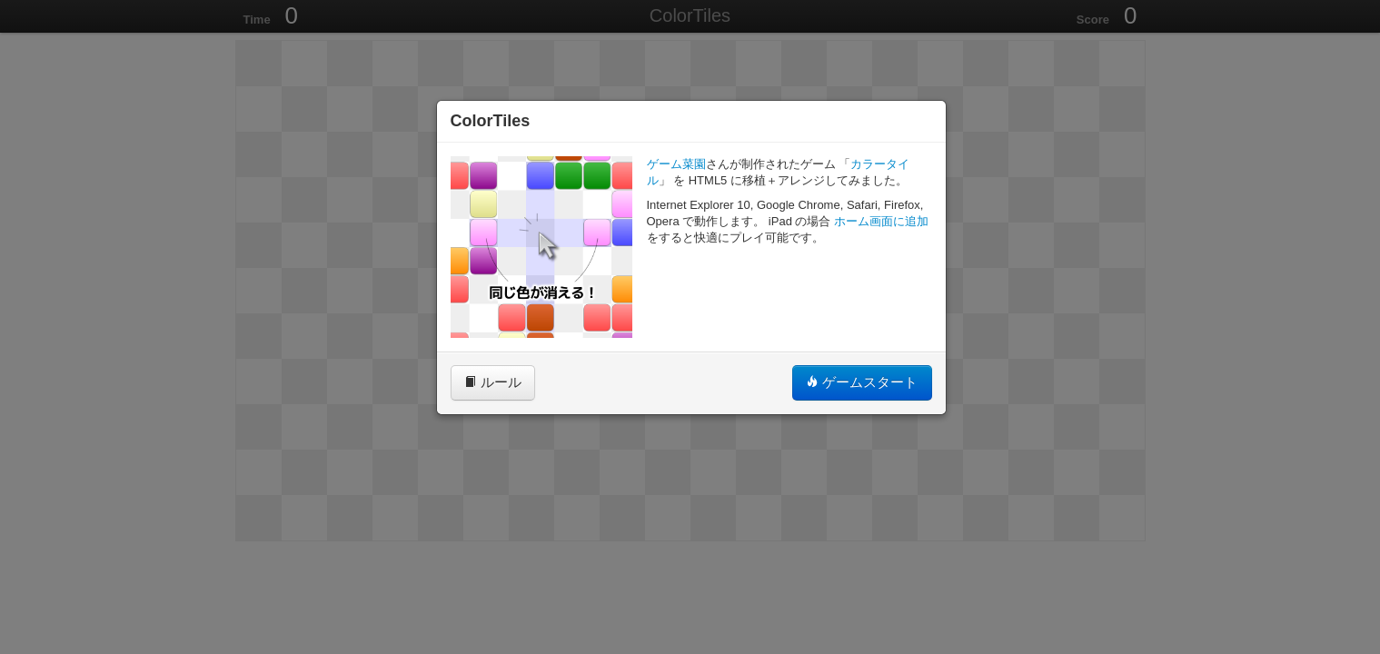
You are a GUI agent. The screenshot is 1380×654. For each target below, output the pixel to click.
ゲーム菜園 (676, 164)
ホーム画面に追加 (881, 221)
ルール (492, 382)
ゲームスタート (862, 382)
